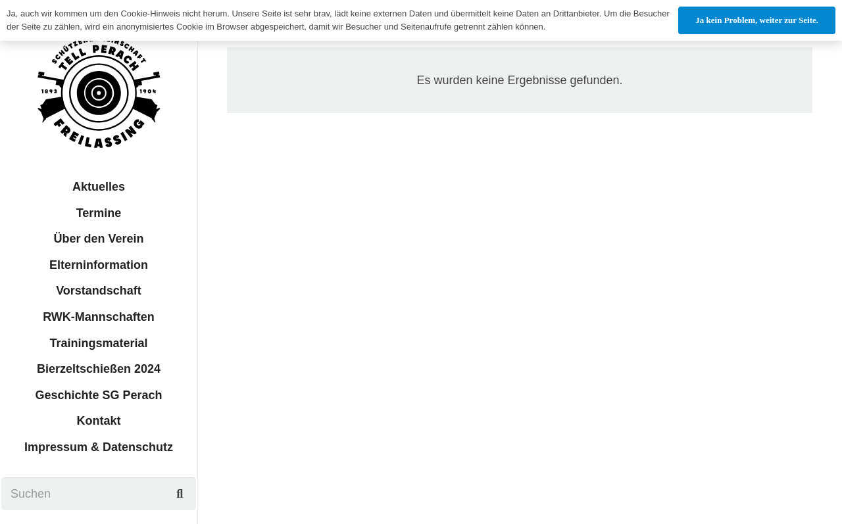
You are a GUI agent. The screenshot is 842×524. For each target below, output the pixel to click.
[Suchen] (99, 493)
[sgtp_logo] (98, 92)
